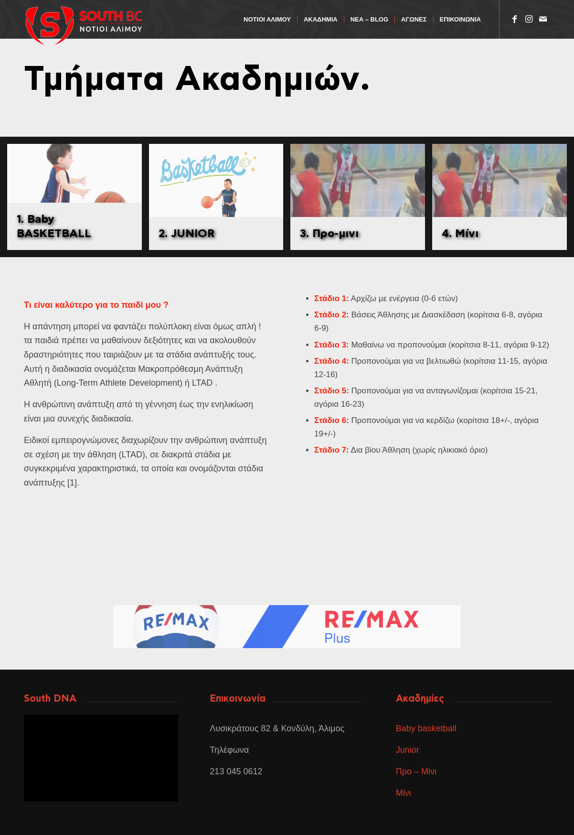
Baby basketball (426, 728)
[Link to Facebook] (514, 19)
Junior (409, 750)
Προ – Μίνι (416, 771)
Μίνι (403, 793)
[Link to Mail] (543, 19)
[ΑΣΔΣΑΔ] (91, 26)
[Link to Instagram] (528, 19)
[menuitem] (267, 19)
